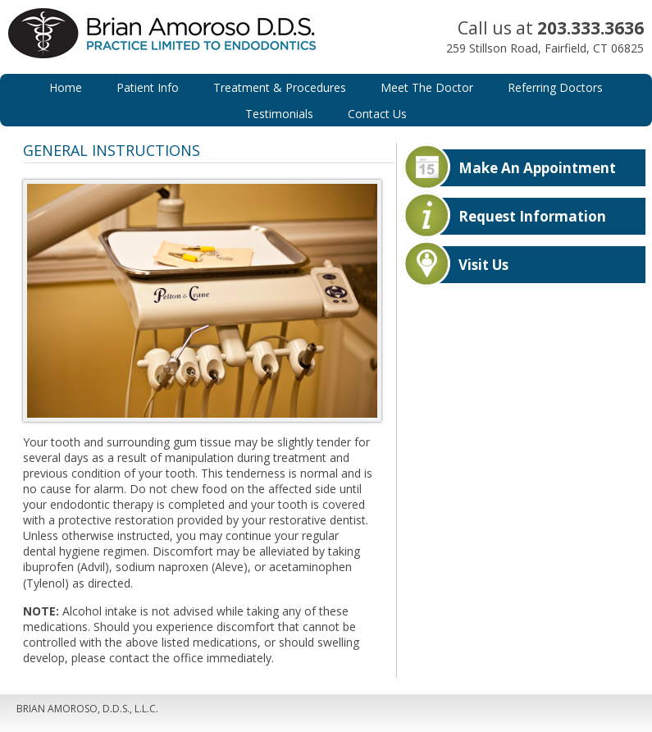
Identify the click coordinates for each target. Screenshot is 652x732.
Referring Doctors (555, 87)
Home (65, 87)
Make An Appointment (537, 167)
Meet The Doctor (427, 87)
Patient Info (147, 87)
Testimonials (279, 113)
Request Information (532, 216)
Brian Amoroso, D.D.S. (171, 49)
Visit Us (483, 264)
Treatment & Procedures (279, 87)
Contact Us (377, 113)
